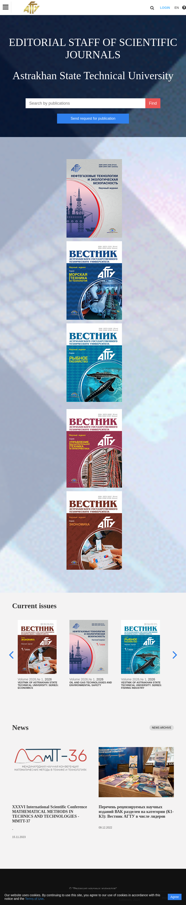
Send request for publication (93, 118)
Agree (174, 897)
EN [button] (177, 7)
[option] (41, 654)
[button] (5, 7)
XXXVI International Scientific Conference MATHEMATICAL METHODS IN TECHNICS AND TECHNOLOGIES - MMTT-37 (49, 814)
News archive (161, 727)
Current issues (34, 606)
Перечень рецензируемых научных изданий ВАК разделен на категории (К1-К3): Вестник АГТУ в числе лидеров (136, 812)
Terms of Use (34, 898)
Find (153, 103)
